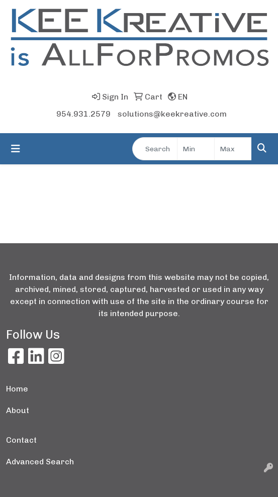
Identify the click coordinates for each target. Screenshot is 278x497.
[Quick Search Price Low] (196, 148)
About (17, 410)
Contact (21, 440)
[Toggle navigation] (15, 149)
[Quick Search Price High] (233, 148)
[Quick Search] (154, 148)
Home (17, 388)
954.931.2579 (83, 114)
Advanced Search (40, 461)
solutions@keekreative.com (172, 114)
